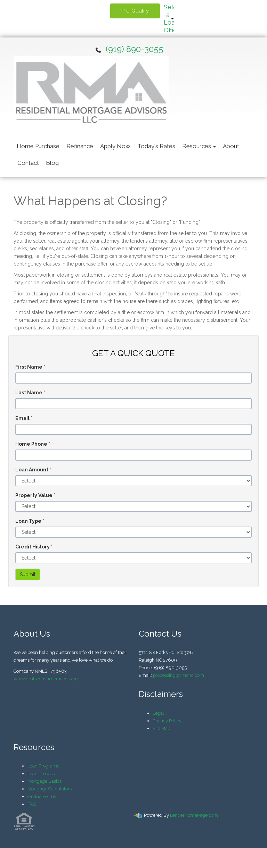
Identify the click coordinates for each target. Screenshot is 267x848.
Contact (28, 162)
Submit (27, 574)
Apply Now (115, 146)
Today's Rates (156, 146)
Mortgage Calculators (49, 788)
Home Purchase (38, 146)
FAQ (31, 804)
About (231, 146)
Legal (158, 713)
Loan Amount (33, 469)
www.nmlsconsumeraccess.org (47, 678)
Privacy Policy (167, 720)
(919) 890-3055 (134, 49)
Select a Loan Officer (169, 18)
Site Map (161, 728)
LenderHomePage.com (194, 815)
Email (23, 418)
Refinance (79, 146)
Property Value (35, 495)
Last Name (30, 392)
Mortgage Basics (44, 781)
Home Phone (32, 444)
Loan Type (29, 521)
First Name (30, 367)
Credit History (33, 546)
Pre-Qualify (135, 11)
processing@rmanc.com (178, 675)
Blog (52, 162)
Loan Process (41, 773)
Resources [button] (199, 146)
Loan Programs (43, 766)
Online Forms (41, 796)
